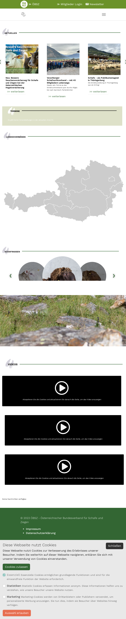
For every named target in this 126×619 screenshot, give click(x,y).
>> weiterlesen (15, 91)
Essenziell (13, 574)
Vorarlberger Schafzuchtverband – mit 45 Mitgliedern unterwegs (61, 80)
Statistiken (14, 585)
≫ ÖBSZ (29, 4)
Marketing (13, 596)
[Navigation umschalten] (104, 14)
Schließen (114, 545)
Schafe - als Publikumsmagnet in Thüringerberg (103, 79)
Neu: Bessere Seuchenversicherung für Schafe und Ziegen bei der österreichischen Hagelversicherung (22, 83)
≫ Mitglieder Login (69, 4)
